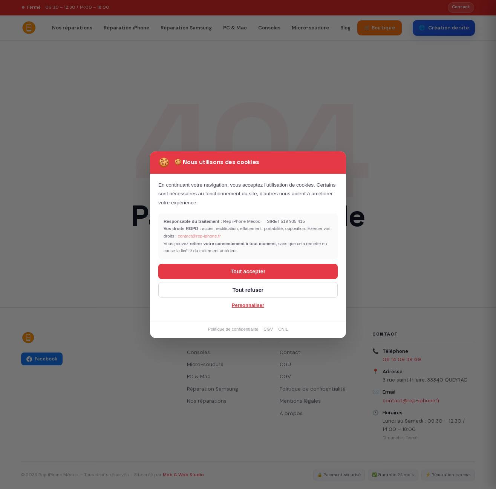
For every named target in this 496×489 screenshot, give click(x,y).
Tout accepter (248, 271)
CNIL (283, 329)
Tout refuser (248, 290)
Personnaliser (248, 305)
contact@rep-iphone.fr (199, 236)
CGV (268, 329)
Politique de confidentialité (233, 329)
